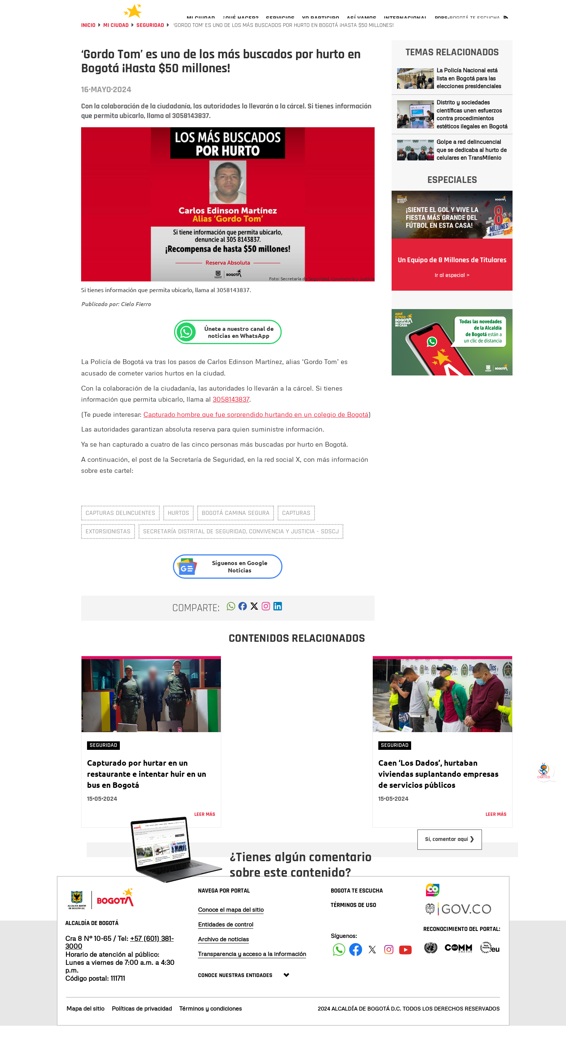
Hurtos (178, 533)
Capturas (296, 533)
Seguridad (150, 45)
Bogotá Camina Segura (236, 533)
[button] (231, 628)
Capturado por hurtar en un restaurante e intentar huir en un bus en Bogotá (146, 793)
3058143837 (231, 419)
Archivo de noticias (223, 959)
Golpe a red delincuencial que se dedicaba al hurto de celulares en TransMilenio (472, 169)
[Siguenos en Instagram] (388, 969)
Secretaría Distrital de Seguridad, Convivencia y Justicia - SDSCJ (241, 551)
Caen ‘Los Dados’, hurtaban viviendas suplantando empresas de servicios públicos (438, 793)
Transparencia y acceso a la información (252, 973)
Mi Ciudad (116, 45)
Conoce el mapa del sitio (231, 929)
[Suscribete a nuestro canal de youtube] (405, 969)
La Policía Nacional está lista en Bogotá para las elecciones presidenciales (469, 98)
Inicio (88, 45)
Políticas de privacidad (142, 1028)
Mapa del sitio (85, 1028)
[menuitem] (201, 24)
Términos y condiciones (210, 1028)
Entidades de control (225, 944)
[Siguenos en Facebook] (339, 969)
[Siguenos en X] (372, 969)
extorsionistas (108, 551)
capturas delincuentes (120, 533)
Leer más (204, 834)
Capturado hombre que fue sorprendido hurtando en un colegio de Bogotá (255, 434)
